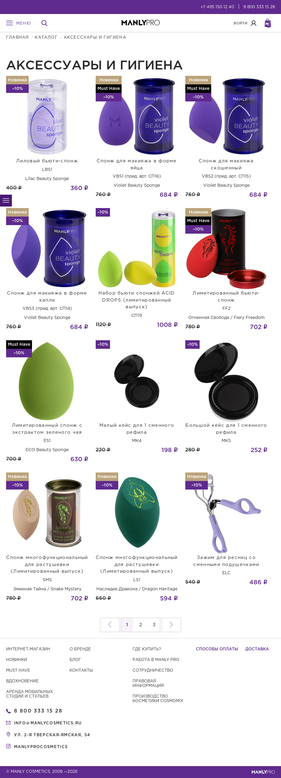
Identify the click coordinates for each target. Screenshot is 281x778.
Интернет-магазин (28, 649)
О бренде (80, 649)
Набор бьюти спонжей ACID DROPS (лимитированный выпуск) (136, 300)
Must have (18, 670)
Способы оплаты (217, 649)
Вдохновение (22, 681)
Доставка (257, 649)
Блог (75, 660)
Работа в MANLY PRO (156, 660)
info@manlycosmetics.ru (48, 723)
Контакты (81, 670)
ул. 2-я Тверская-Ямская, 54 (52, 735)
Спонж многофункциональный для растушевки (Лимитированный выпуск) (47, 564)
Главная (17, 37)
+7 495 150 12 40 (217, 7)
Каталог (46, 37)
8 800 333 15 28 (259, 7)
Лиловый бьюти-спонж (47, 161)
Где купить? (147, 649)
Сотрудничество (153, 670)
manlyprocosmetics (41, 747)
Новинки (16, 660)
